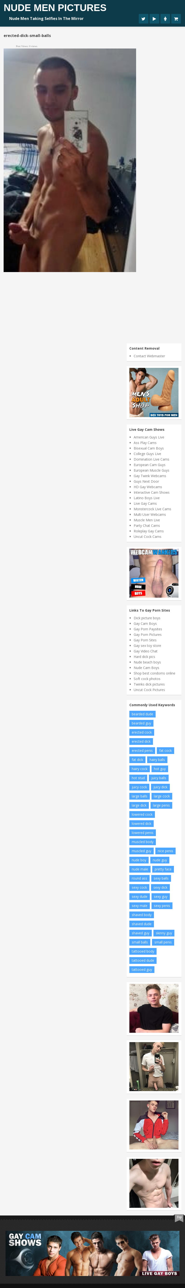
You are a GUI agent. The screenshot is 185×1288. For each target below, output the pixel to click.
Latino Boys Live (147, 498)
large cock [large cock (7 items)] (162, 796)
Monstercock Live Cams (152, 509)
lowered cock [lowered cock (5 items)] (142, 814)
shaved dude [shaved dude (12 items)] (142, 924)
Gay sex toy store (147, 645)
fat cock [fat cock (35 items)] (165, 750)
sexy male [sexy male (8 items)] (139, 905)
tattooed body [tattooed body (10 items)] (143, 951)
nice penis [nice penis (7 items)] (165, 851)
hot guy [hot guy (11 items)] (160, 768)
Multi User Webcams (150, 514)
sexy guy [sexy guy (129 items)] (160, 896)
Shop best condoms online (154, 673)
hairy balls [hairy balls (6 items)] (157, 759)
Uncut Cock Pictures (149, 689)
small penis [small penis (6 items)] (163, 942)
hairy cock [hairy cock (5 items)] (139, 768)
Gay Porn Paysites (148, 629)
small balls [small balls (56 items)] (140, 942)
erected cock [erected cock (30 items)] (142, 732)
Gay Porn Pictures (148, 634)
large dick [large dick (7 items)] (139, 805)
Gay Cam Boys (145, 623)
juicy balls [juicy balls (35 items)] (158, 778)
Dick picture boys (147, 618)
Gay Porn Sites (145, 640)
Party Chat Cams (147, 525)
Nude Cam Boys (146, 667)
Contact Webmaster (149, 356)
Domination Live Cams (151, 459)
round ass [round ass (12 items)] (139, 878)
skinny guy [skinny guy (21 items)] (164, 933)
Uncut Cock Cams (147, 536)
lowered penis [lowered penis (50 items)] (142, 832)
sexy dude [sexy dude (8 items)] (139, 896)
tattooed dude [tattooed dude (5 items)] (143, 960)
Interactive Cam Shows (152, 492)
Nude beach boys (147, 662)
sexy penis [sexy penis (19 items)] (162, 905)
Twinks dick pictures (149, 684)
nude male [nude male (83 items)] (140, 869)
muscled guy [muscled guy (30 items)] (141, 851)
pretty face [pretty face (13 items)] (163, 869)
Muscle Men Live (147, 520)
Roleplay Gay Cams (149, 531)
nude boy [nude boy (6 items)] (139, 860)
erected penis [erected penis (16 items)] (142, 750)
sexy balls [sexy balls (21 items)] (161, 878)
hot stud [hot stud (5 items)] (138, 778)
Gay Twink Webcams (150, 476)
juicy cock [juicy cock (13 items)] (139, 787)
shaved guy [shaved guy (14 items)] (140, 933)
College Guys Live (147, 453)
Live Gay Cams (145, 503)
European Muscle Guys (151, 470)
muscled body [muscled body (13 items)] (142, 841)
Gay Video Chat (146, 651)
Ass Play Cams (145, 442)
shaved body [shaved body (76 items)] (142, 914)
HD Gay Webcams (148, 487)
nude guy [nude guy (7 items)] (160, 860)
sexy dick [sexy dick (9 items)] (160, 887)
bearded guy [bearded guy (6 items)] (141, 723)
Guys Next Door (146, 481)
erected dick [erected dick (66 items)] (141, 741)
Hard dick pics (144, 656)
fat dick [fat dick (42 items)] (137, 759)
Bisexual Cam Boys (149, 448)
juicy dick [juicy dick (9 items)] (160, 787)
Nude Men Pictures (55, 7)
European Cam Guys (149, 464)
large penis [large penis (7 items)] (161, 805)
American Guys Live (149, 437)
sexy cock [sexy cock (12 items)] (139, 887)
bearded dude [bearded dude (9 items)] (142, 714)
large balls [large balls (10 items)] (139, 796)
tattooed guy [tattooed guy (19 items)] (142, 969)
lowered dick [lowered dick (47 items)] (141, 823)
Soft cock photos (147, 678)
